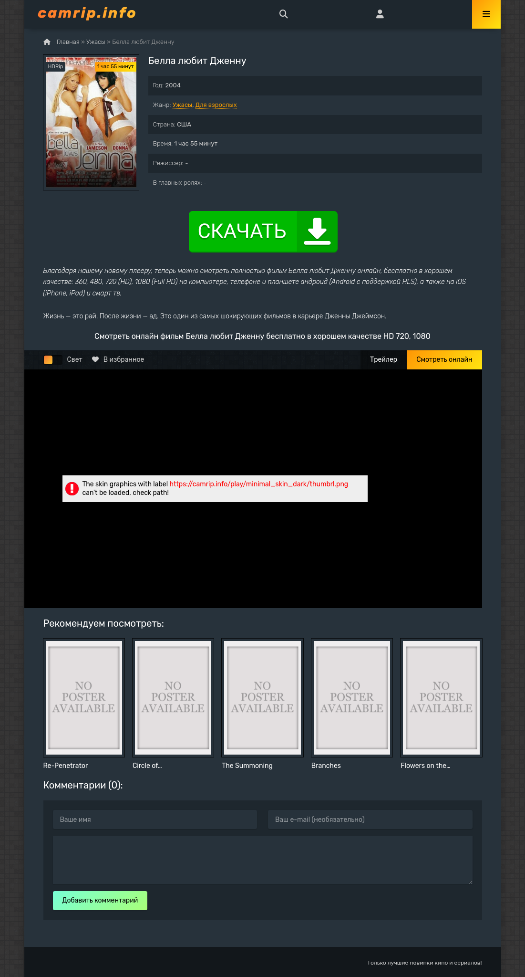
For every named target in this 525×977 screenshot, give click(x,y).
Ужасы (183, 104)
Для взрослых (216, 104)
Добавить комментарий (100, 900)
